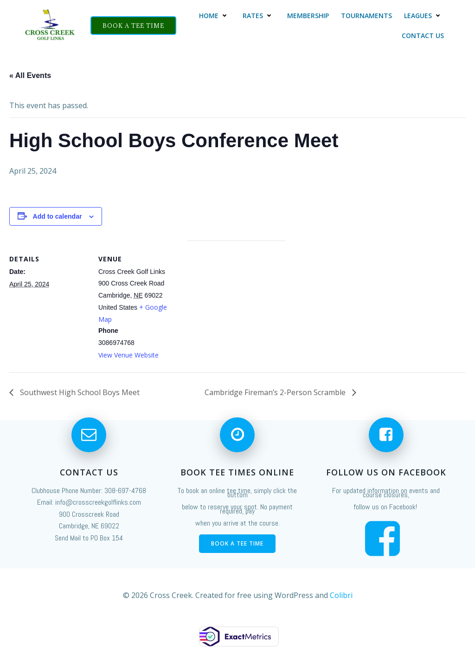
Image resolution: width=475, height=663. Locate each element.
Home (215, 15)
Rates (259, 15)
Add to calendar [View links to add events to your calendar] (57, 216)
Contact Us (423, 35)
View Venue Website (128, 355)
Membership (308, 15)
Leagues (424, 15)
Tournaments (366, 15)
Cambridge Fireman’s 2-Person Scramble (276, 392)
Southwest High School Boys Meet (79, 392)
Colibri (341, 609)
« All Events (30, 75)
